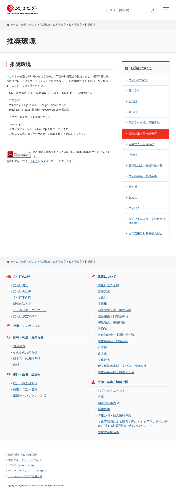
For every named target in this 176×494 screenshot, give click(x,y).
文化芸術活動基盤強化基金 (146, 233)
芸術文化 (134, 90)
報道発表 (19, 346)
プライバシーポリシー (21, 465)
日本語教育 (75, 24)
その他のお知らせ (25, 352)
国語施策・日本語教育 (53, 24)
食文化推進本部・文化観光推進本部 (147, 220)
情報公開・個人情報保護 (114, 415)
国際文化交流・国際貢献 (144, 122)
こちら (34, 161)
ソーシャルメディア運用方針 (25, 476)
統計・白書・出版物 (26, 374)
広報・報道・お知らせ (28, 337)
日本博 (133, 186)
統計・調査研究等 (25, 383)
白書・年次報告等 (25, 389)
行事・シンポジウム (26, 326)
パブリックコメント (111, 390)
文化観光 (134, 208)
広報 (16, 364)
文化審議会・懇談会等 (143, 176)
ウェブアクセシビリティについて (27, 470)
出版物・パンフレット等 (29, 395)
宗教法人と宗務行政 (141, 144)
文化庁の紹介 (22, 276)
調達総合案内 (107, 403)
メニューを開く (165, 10)
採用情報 (104, 409)
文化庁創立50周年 (25, 316)
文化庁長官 (20, 285)
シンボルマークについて (29, 310)
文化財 (133, 101)
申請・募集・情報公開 (113, 382)
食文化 (133, 197)
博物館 (133, 154)
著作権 (133, 112)
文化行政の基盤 (138, 80)
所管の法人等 (22, 303)
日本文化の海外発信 (26, 358)
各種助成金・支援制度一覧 (146, 165)
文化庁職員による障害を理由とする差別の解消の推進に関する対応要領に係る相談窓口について (133, 424)
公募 (101, 396)
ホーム (14, 24)
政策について (29, 24)
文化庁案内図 (22, 297)
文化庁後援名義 (108, 432)
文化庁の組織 (22, 291)
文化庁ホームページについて (25, 460)
